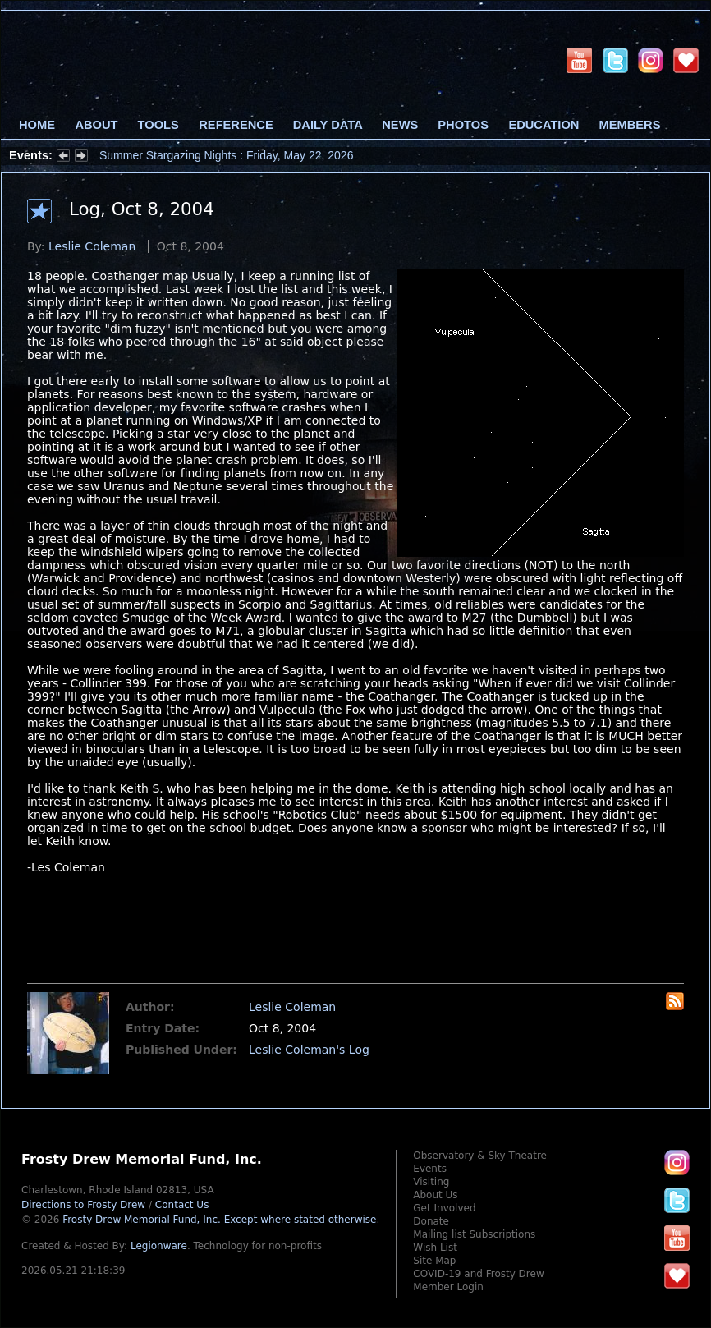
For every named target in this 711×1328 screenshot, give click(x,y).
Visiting (431, 1182)
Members (630, 124)
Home (37, 124)
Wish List (435, 1247)
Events (430, 1168)
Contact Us (182, 1205)
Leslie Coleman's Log (309, 1049)
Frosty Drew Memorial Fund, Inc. (219, 1219)
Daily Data (327, 124)
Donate (431, 1221)
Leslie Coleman (91, 246)
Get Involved (444, 1208)
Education (543, 124)
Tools (158, 124)
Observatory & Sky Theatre (480, 1155)
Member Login (448, 1287)
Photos (463, 124)
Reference (236, 124)
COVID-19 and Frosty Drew (478, 1274)
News (400, 124)
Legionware (159, 1246)
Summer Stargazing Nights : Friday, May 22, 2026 (226, 155)
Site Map (434, 1260)
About (96, 124)
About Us (435, 1195)
